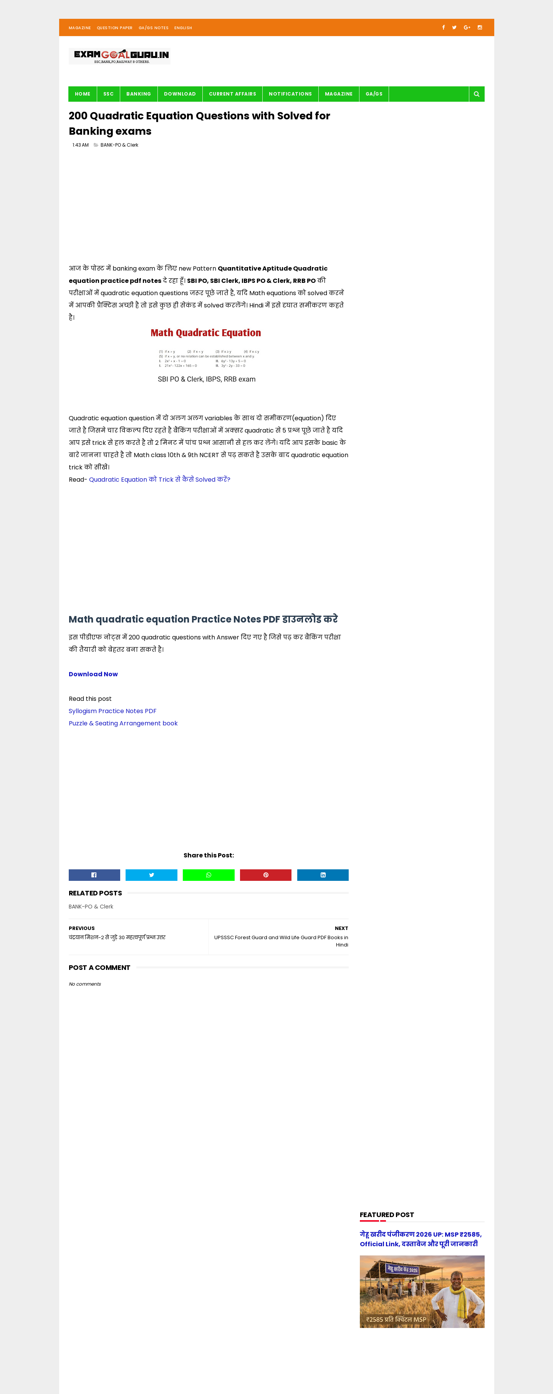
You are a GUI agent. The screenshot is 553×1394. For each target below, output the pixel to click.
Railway (374, 645)
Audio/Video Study (388, 441)
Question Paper (115, 28)
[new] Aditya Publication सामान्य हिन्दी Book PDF (434, 822)
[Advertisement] (207, 209)
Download (180, 94)
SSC (108, 94)
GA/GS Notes (154, 28)
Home (83, 94)
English (183, 28)
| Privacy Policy (221, 1365)
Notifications (290, 94)
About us (154, 1365)
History (374, 543)
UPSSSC (374, 689)
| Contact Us (183, 1365)
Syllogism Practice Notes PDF (113, 711)
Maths (373, 587)
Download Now (93, 675)
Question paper (384, 631)
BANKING (138, 94)
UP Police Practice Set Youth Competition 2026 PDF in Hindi (441, 787)
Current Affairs (233, 94)
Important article (386, 558)
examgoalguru (118, 1365)
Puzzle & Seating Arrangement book (123, 724)
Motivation (378, 601)
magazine (378, 703)
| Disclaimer (256, 1365)
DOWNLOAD (379, 485)
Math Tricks (379, 572)
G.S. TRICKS (379, 514)
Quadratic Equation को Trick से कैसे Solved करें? (159, 480)
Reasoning (378, 660)
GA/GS (374, 94)
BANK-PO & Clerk (119, 145)
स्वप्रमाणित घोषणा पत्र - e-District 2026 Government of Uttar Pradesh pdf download (440, 756)
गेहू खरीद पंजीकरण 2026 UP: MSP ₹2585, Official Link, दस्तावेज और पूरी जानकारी (436, 861)
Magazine (80, 28)
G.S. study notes (385, 528)
